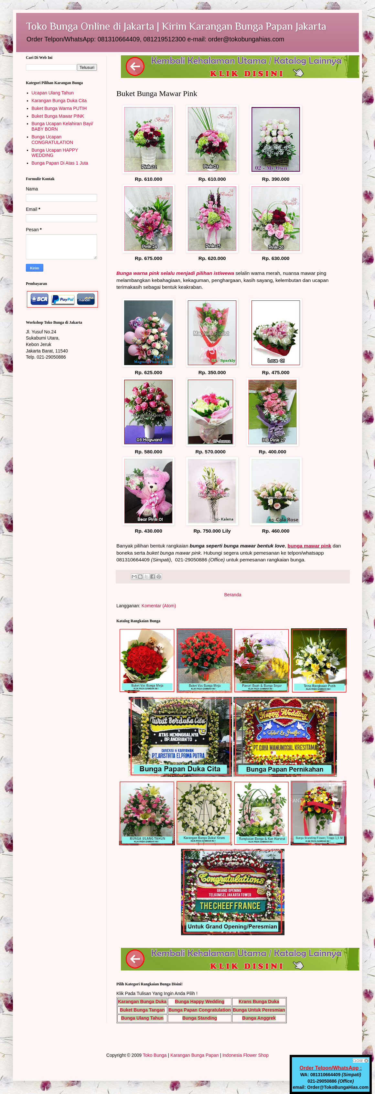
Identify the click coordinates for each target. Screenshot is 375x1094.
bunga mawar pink (309, 545)
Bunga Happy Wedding (199, 1001)
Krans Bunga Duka (259, 1001)
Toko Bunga (155, 1055)
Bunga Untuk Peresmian (259, 1010)
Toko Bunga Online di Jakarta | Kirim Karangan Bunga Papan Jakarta (176, 26)
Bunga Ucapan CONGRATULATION (52, 139)
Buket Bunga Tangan (142, 1010)
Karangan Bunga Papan (194, 1055)
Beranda (232, 594)
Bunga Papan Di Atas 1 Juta (60, 163)
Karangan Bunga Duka (142, 1001)
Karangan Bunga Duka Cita (59, 100)
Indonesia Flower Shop (245, 1055)
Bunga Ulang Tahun (142, 1018)
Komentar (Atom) (159, 605)
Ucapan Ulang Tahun (53, 92)
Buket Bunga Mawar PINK (58, 116)
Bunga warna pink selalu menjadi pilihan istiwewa (175, 273)
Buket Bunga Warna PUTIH (59, 108)
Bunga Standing (199, 1018)
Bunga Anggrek (259, 1018)
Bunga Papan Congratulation (199, 1010)
